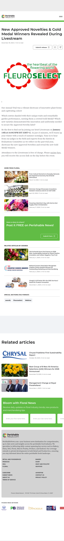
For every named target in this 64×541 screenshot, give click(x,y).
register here (55, 152)
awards (8, 310)
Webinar (28, 310)
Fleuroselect (17, 310)
